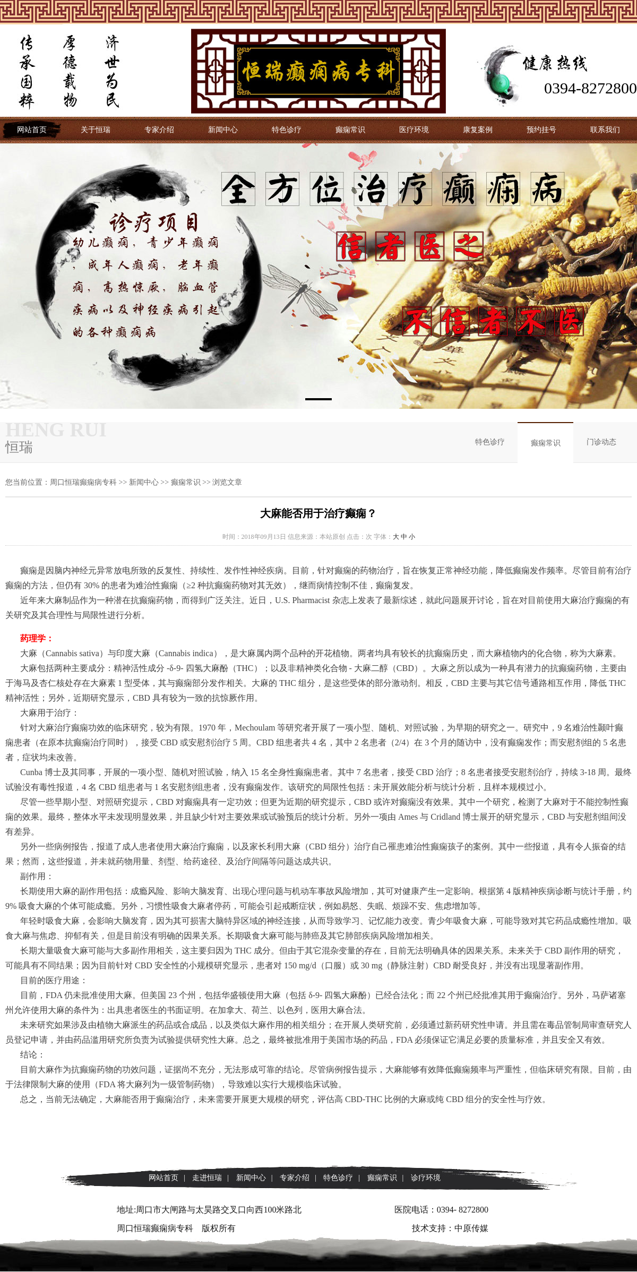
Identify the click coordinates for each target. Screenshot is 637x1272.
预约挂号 (541, 130)
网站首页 (32, 130)
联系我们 (605, 130)
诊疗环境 (426, 1178)
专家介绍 (159, 130)
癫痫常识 (350, 130)
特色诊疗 (287, 130)
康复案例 (478, 130)
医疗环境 (414, 130)
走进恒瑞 (207, 1178)
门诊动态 (601, 442)
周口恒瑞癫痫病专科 (83, 482)
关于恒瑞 (95, 130)
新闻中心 (223, 130)
